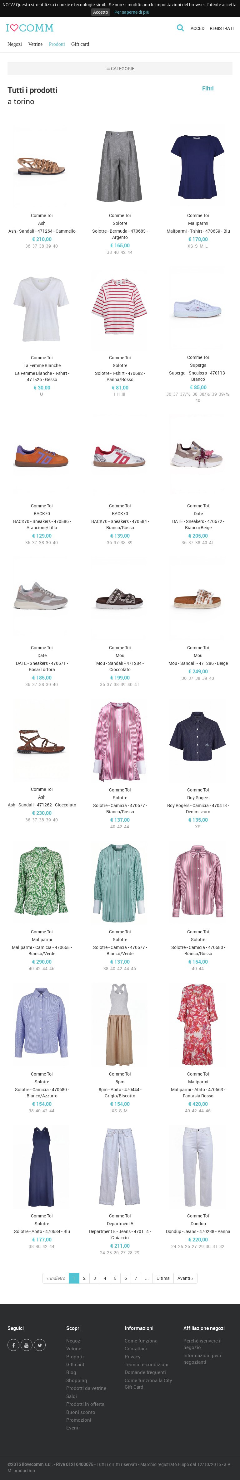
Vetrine (35, 44)
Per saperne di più (131, 12)
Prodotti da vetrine (86, 1388)
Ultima (163, 1278)
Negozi (15, 44)
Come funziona (141, 1340)
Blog (71, 1372)
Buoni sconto (80, 1412)
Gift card (80, 44)
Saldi (71, 1396)
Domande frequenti (145, 1372)
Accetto (100, 12)
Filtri (208, 88)
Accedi (198, 28)
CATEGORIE (120, 68)
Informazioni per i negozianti (202, 1358)
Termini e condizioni (146, 1364)
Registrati (222, 28)
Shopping (76, 1380)
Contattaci (136, 1348)
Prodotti (57, 44)
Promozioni (78, 1420)
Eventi (73, 1427)
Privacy (133, 1356)
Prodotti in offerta (85, 1404)
